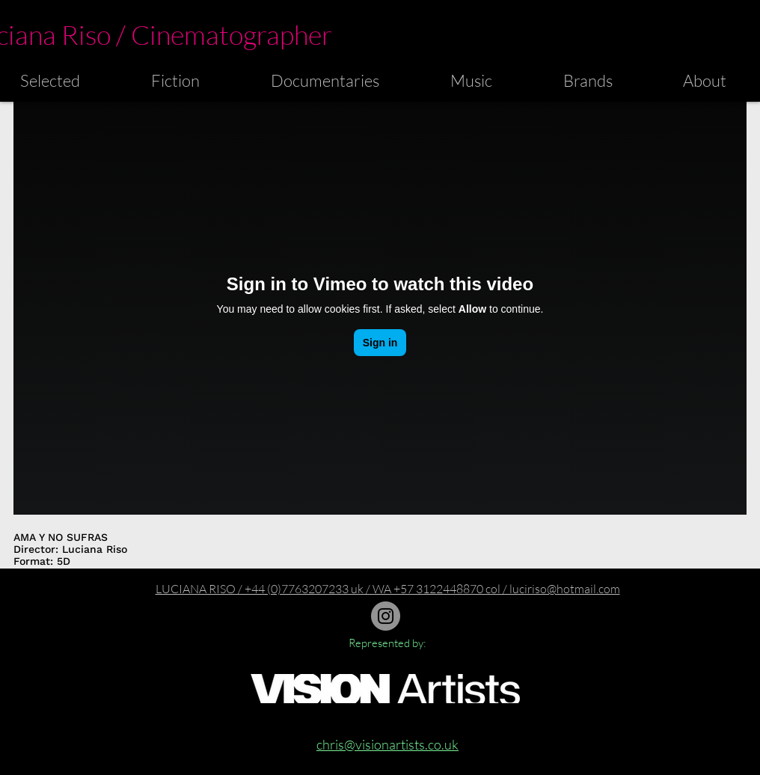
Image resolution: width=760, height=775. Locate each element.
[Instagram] (385, 616)
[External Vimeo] (380, 308)
